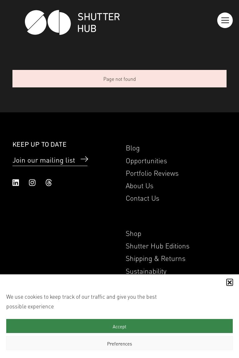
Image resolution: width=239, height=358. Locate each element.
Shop (133, 232)
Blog (133, 147)
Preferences (119, 343)
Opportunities (146, 159)
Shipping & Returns (155, 257)
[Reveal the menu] (225, 20)
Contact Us (142, 197)
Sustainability (146, 270)
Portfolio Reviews (152, 172)
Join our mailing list (43, 159)
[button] (230, 282)
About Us (139, 184)
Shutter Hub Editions (158, 245)
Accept (119, 326)
